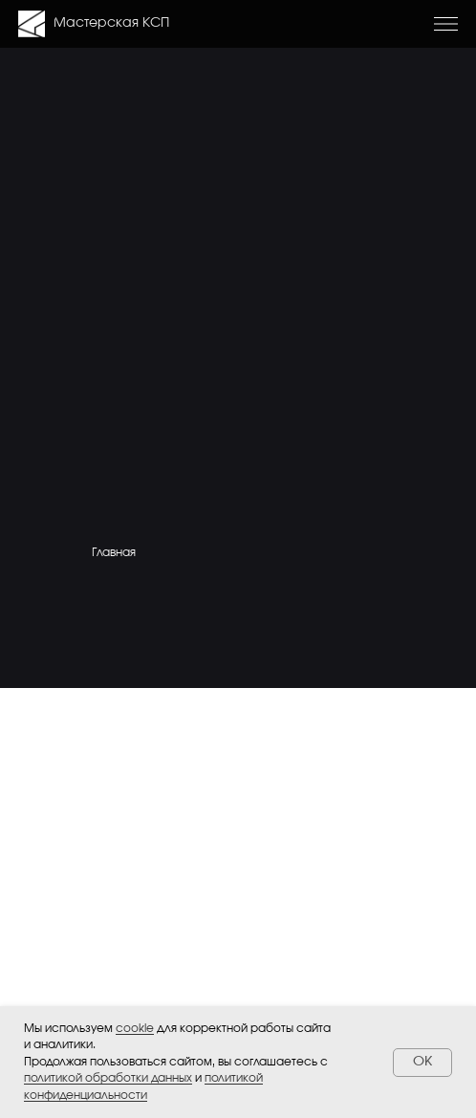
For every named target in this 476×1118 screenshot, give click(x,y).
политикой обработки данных (108, 1078)
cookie (135, 1028)
